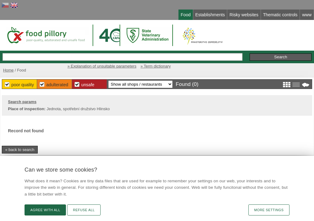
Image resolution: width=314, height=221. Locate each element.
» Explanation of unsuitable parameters (235, 63)
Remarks (267, 50)
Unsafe (172, 82)
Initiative (292, 50)
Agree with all (45, 210)
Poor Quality (99, 82)
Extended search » (211, 50)
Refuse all (84, 210)
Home (16, 63)
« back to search (29, 148)
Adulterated (138, 82)
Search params (32, 100)
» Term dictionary (292, 63)
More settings (269, 210)
